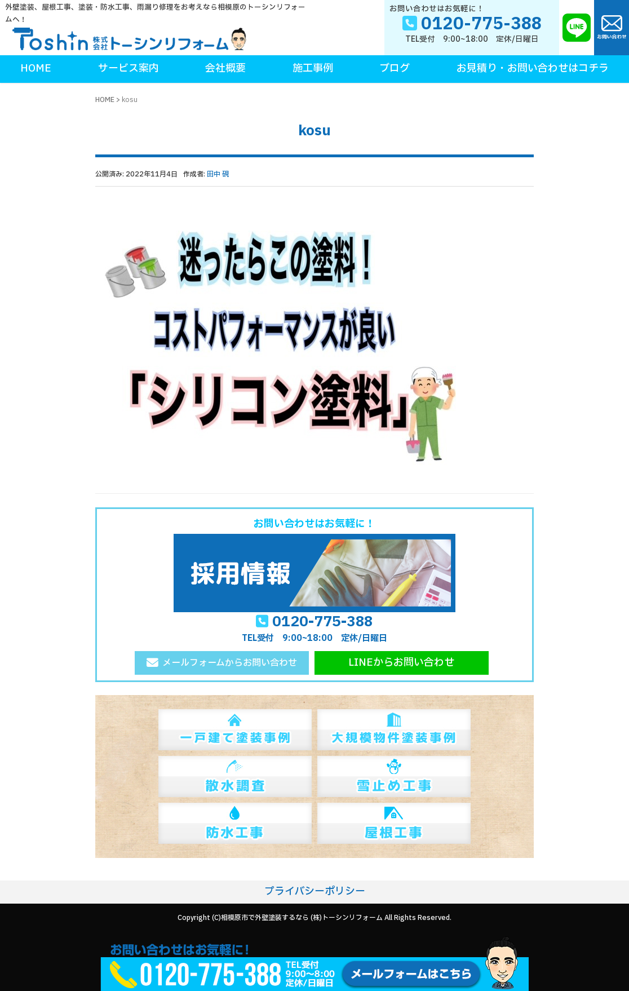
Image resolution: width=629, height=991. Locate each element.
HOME (104, 100)
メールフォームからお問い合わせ (229, 663)
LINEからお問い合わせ (401, 662)
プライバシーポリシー (314, 891)
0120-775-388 (322, 621)
